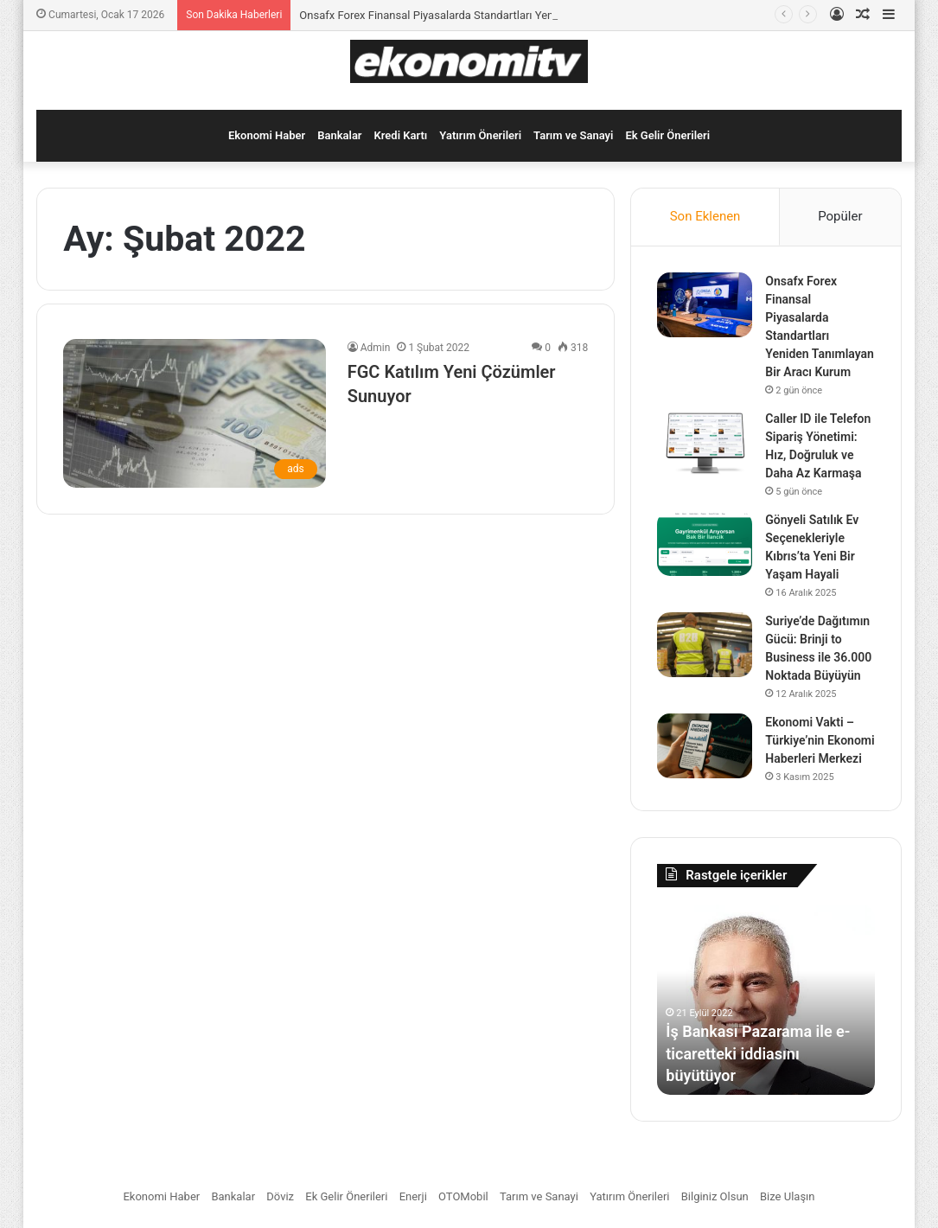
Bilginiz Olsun (715, 1196)
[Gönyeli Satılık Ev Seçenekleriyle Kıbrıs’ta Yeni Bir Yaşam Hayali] (704, 543)
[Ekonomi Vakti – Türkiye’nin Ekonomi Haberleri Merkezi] (704, 745)
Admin (376, 348)
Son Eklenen (705, 216)
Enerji (413, 1196)
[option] (766, 1000)
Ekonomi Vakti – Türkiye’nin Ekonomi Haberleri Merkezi (819, 740)
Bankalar (339, 135)
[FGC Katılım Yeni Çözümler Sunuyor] (194, 413)
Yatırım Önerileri (480, 135)
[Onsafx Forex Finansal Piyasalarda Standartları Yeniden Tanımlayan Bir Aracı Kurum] (704, 304)
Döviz (280, 1196)
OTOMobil (463, 1196)
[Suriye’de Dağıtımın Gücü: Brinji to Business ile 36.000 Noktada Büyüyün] (704, 644)
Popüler (840, 216)
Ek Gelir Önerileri (667, 135)
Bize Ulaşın (787, 1196)
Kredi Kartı (401, 135)
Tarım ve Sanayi (573, 135)
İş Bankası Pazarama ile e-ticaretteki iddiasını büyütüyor (758, 1053)
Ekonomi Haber (266, 135)
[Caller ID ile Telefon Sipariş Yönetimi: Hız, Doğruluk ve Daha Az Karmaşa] (704, 442)
